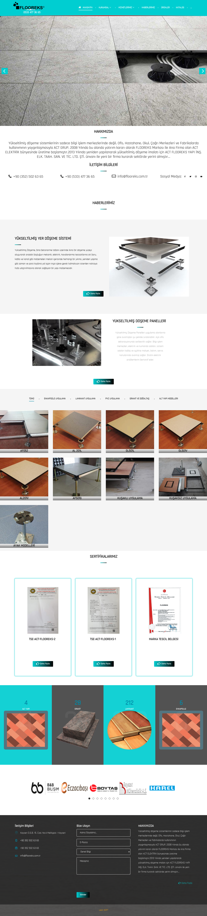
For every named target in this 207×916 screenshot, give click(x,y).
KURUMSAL (105, 7)
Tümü (31, 399)
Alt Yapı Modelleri (168, 399)
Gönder (83, 895)
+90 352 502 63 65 (29, 840)
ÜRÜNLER (165, 8)
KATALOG (180, 8)
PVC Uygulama (112, 399)
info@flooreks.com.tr (133, 176)
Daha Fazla (95, 294)
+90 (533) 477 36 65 (80, 177)
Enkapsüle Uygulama (55, 399)
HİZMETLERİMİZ (126, 7)
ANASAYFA (85, 7)
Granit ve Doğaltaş (139, 399)
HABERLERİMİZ (148, 8)
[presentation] (100, 883)
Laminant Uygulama (85, 399)
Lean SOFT (103, 910)
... (191, 8)
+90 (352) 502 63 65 (28, 177)
